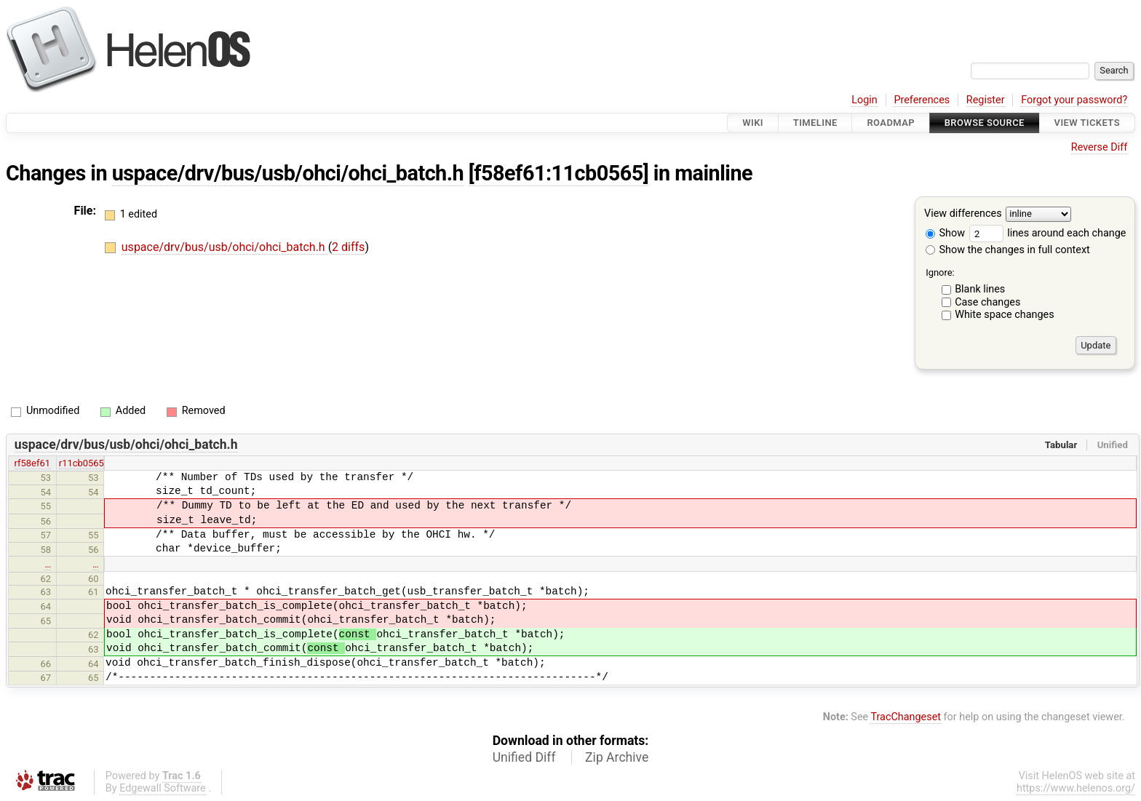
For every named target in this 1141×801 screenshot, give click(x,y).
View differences (963, 214)
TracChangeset (905, 717)
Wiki (752, 122)
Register (985, 100)
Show (945, 233)
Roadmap (891, 122)
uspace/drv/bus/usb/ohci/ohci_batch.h (288, 173)
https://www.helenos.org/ (1076, 788)
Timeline (815, 122)
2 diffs (348, 247)
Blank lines (980, 289)
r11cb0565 (81, 463)
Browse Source (985, 122)
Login (864, 100)
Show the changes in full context (1008, 250)
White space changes (1004, 314)
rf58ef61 (32, 463)
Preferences (922, 100)
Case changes (987, 302)
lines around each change (1047, 233)
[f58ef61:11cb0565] (558, 173)
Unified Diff (524, 757)
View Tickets (1087, 122)
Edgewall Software (162, 788)
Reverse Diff (1099, 147)
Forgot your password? (1074, 100)
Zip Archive (616, 757)
